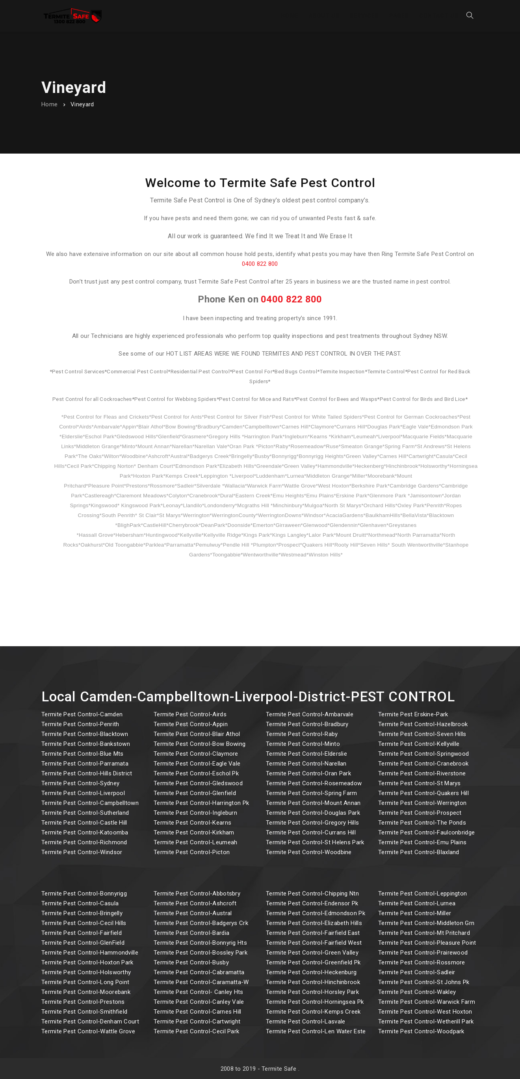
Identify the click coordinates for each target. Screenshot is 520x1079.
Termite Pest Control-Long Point (85, 982)
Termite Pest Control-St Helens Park (315, 842)
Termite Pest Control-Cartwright (197, 1021)
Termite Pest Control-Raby (302, 734)
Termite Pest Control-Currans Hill (311, 832)
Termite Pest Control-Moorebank (85, 992)
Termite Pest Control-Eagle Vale (197, 763)
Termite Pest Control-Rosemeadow (314, 783)
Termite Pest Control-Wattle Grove (88, 1031)
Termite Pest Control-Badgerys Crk (201, 923)
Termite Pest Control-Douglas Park (313, 812)
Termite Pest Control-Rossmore (421, 962)
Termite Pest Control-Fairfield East (313, 932)
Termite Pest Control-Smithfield (84, 1011)
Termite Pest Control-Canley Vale (199, 1001)
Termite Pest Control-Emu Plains (422, 842)
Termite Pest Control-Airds (190, 714)
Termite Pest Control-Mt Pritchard (424, 932)
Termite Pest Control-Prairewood (423, 952)
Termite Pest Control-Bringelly (82, 913)
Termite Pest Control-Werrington (422, 802)
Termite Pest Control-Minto (303, 743)
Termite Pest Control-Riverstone (422, 773)
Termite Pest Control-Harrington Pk (201, 802)
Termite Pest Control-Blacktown (84, 734)
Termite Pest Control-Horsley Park (312, 992)
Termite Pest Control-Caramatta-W (201, 982)
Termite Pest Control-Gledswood (198, 783)
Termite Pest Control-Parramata (84, 763)
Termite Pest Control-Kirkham (194, 832)
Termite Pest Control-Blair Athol (197, 734)
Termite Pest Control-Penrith (80, 724)
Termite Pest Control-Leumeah (195, 842)
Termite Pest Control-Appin (191, 724)
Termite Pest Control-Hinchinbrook (313, 982)
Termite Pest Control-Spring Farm (311, 793)
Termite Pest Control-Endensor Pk (312, 903)
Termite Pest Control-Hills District (86, 773)
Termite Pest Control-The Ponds (422, 822)
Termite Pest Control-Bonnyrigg (84, 893)
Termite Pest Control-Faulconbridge (426, 832)
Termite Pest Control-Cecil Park (196, 1031)
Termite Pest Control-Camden (82, 714)
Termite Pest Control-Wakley (417, 992)
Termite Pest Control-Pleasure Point (427, 942)
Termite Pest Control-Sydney (80, 783)
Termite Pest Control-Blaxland (418, 852)
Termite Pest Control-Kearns (192, 822)
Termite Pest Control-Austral (193, 913)
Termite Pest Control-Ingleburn (195, 812)
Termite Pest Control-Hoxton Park (87, 962)
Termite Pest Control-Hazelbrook (423, 724)
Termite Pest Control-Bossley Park (200, 952)
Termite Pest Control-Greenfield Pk (313, 962)
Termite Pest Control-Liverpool (83, 793)
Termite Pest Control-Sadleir (416, 972)
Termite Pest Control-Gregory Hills (312, 822)
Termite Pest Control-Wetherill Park (426, 1021)
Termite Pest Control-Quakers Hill (423, 793)
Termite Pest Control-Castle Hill (84, 822)
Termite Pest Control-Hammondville (89, 952)
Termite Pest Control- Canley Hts (198, 992)
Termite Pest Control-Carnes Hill (197, 1011)
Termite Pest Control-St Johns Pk (424, 982)
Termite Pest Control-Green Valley (312, 952)
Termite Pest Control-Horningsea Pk (315, 1001)
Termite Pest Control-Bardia (191, 932)
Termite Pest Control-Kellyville (418, 743)
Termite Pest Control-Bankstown (85, 743)
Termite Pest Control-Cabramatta (199, 972)
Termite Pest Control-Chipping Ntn (312, 893)
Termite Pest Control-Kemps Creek (313, 1011)
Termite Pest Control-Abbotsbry (197, 893)
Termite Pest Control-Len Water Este (316, 1031)
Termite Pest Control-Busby (191, 962)
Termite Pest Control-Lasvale (305, 1021)
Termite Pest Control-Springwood (423, 753)
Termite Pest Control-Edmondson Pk (315, 913)
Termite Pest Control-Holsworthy (86, 972)
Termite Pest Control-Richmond (84, 842)
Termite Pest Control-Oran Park (308, 773)
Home (49, 104)
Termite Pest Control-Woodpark (421, 1031)
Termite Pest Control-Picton (192, 852)
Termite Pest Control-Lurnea (416, 903)
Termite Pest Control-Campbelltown (90, 802)
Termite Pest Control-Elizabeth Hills (314, 923)
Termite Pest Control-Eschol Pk (196, 773)
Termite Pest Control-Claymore (196, 753)
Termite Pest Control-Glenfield (195, 793)
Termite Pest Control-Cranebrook (423, 763)
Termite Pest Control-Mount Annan (313, 802)
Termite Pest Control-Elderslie (306, 753)
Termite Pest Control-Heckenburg (311, 972)
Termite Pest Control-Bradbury (307, 724)
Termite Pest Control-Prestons (83, 1001)
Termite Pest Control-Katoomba (84, 832)
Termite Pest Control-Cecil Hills (83, 923)
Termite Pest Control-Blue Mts (82, 753)
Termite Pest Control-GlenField (82, 942)
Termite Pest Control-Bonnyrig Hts (200, 942)
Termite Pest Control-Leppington (422, 893)
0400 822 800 (260, 263)
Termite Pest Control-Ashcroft (195, 903)
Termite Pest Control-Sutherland (85, 812)
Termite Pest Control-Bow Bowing (199, 743)
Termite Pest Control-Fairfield (81, 932)
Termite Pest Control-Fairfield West (314, 942)
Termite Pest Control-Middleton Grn (426, 923)
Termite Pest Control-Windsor (81, 852)
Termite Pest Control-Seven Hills (422, 734)
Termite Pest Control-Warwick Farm (426, 1001)
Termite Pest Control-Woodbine (309, 852)
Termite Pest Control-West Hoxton (425, 1011)
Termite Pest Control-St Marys (419, 783)
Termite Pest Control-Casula (80, 903)
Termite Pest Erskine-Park (413, 714)
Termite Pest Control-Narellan (306, 763)
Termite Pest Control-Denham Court (90, 1021)
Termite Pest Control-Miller (414, 913)
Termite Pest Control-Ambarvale (309, 714)
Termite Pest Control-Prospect (420, 812)
